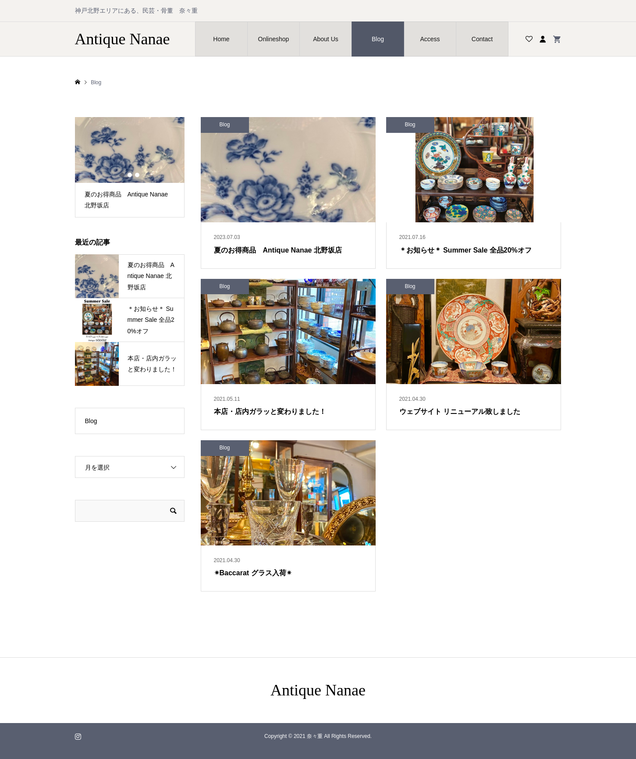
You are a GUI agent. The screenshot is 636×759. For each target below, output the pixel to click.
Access (430, 39)
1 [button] (122, 175)
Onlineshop (273, 39)
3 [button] (137, 175)
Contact (482, 39)
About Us (325, 39)
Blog (378, 39)
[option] (130, 167)
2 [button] (129, 175)
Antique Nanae (122, 39)
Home (221, 39)
